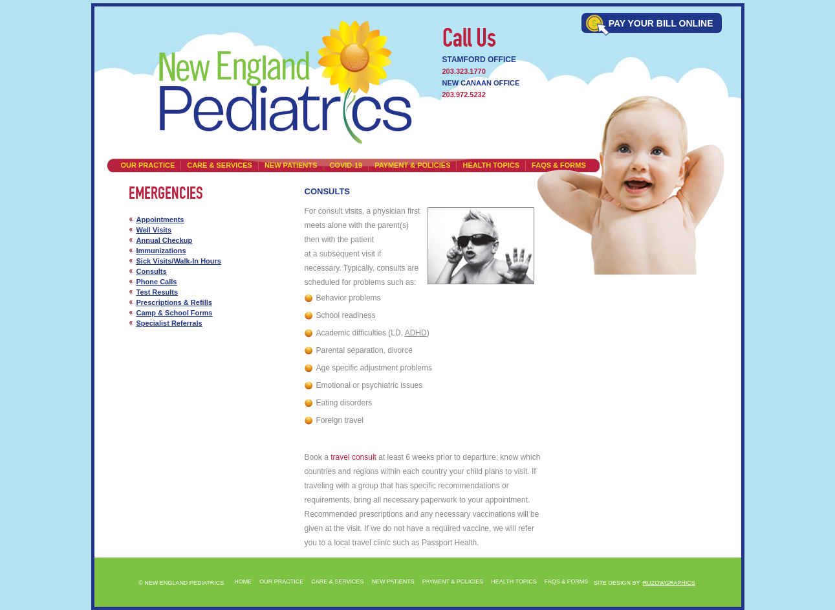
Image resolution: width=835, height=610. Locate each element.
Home (243, 581)
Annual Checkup (164, 240)
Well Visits (154, 230)
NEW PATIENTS (291, 165)
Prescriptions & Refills (174, 302)
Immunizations (161, 250)
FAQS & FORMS (567, 581)
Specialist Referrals (169, 323)
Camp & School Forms (174, 313)
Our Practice (148, 165)
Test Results (157, 292)
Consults (151, 271)
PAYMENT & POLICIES (412, 165)
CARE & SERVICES (219, 165)
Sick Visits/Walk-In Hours (178, 261)
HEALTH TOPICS (490, 165)
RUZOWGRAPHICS (669, 583)
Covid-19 (345, 165)
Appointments (160, 219)
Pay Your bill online (661, 23)
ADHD (416, 332)
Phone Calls (156, 282)
